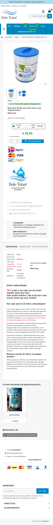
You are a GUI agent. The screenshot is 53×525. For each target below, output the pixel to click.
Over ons (15, 6)
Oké (42, 491)
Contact (23, 6)
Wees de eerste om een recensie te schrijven (20, 435)
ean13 (10, 100)
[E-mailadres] (19, 491)
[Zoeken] (40, 16)
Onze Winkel (5, 6)
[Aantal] (15, 141)
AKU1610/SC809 (14, 415)
